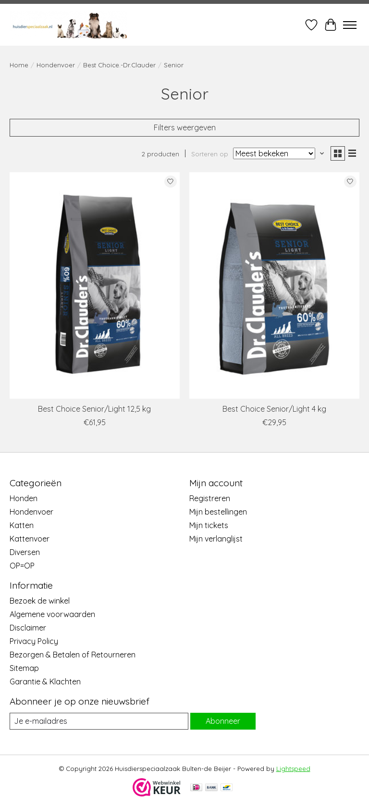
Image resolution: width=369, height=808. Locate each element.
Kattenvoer (29, 538)
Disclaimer (28, 627)
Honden (23, 498)
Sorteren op (209, 154)
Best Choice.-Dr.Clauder (119, 65)
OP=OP (22, 565)
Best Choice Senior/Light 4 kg (274, 409)
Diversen (25, 552)
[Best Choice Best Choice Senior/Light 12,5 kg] (95, 285)
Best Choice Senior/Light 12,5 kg (94, 409)
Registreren (209, 498)
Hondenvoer (56, 65)
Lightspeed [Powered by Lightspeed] (293, 768)
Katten (22, 525)
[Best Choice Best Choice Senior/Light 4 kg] (274, 285)
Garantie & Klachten (45, 681)
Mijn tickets (208, 525)
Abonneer (223, 721)
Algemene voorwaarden (52, 614)
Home (19, 65)
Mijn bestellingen (218, 512)
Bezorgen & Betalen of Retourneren (72, 654)
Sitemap (24, 668)
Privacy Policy (34, 641)
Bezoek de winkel (40, 601)
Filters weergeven (185, 127)
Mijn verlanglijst (216, 538)
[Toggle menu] (349, 25)
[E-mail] (99, 721)
